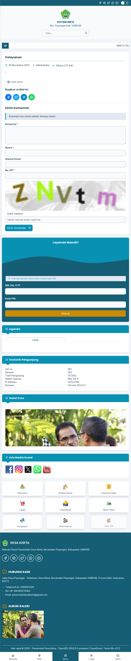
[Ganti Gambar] (15, 213)
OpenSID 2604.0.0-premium (73, 648)
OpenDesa (96, 648)
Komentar (11, 124)
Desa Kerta (50, 648)
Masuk (65, 313)
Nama (9, 147)
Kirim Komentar (19, 228)
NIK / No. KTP (12, 285)
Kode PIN (10, 298)
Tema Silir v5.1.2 (112, 648)
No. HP (10, 170)
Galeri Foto (14, 398)
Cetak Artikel (15, 82)
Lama (35, 339)
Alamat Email (13, 159)
